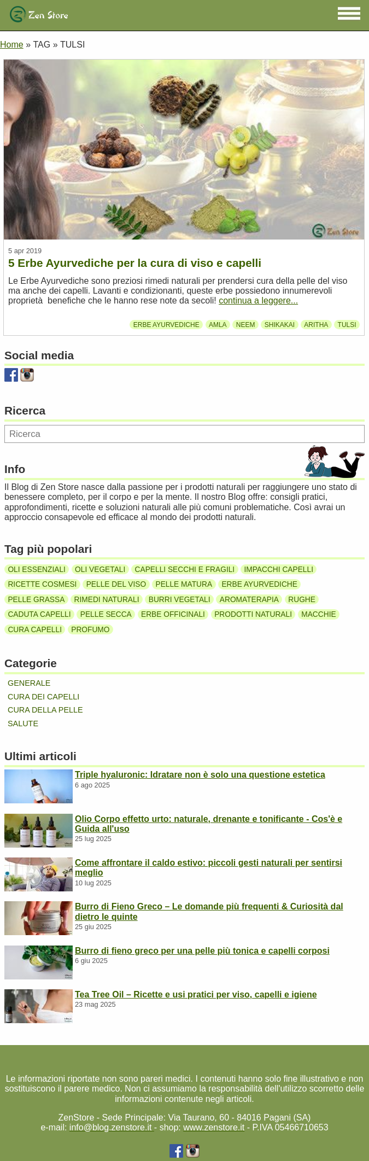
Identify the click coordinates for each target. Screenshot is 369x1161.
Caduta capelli (39, 614)
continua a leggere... (258, 300)
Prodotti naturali (253, 614)
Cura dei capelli (43, 696)
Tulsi (347, 325)
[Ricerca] (184, 434)
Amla (218, 325)
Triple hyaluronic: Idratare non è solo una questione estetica (200, 774)
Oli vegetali (100, 569)
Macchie (318, 614)
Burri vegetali (179, 599)
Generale (29, 683)
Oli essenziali (36, 569)
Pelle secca (106, 614)
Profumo (90, 630)
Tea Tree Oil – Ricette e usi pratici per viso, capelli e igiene (196, 994)
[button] (349, 13)
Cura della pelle (45, 709)
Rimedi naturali (106, 599)
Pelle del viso (116, 584)
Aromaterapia (249, 599)
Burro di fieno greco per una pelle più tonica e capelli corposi (202, 950)
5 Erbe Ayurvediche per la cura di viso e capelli (134, 262)
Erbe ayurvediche (166, 325)
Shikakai (280, 325)
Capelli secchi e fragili (185, 569)
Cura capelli (35, 630)
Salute (23, 723)
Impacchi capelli (278, 569)
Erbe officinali (173, 614)
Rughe (301, 599)
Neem (245, 325)
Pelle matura (183, 584)
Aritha (316, 325)
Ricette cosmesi (42, 584)
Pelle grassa (36, 599)
